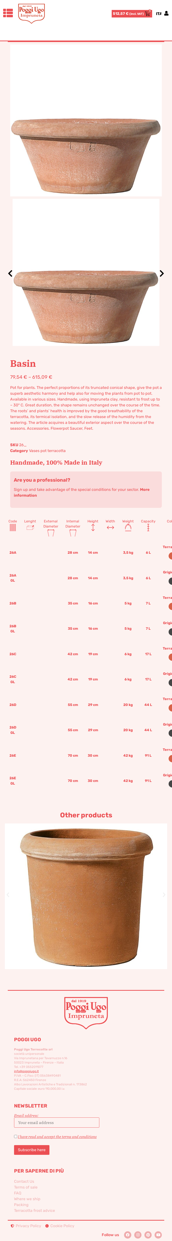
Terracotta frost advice (34, 1210)
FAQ (17, 1193)
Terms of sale (26, 1187)
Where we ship (27, 1199)
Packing (21, 1204)
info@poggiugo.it (26, 1071)
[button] (8, 894)
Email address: (56, 1121)
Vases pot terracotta (47, 450)
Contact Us (24, 1181)
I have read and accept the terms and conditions (57, 1136)
